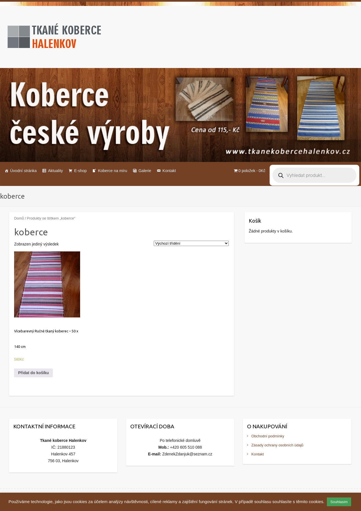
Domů (19, 218)
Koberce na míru (112, 170)
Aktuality (55, 170)
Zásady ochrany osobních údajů (277, 445)
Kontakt (169, 170)
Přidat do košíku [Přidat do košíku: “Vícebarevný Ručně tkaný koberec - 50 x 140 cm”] (33, 372)
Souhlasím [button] (338, 502)
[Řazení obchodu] (191, 243)
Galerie (144, 170)
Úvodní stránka (23, 170)
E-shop (80, 170)
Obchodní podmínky (267, 436)
